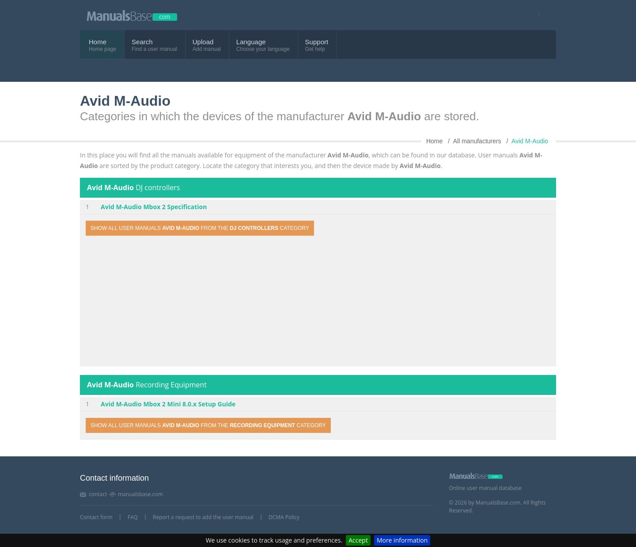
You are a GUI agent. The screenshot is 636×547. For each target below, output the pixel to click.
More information (402, 540)
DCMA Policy (284, 517)
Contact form (96, 517)
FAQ (133, 517)
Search (142, 41)
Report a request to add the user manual (203, 517)
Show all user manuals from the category (200, 228)
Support (317, 41)
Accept (358, 540)
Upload (203, 41)
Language (251, 41)
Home (97, 41)
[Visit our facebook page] (536, 15)
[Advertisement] (318, 302)
